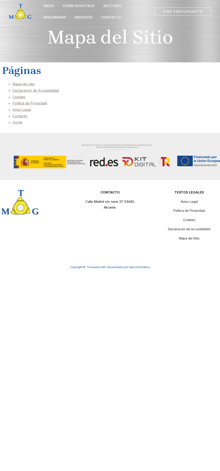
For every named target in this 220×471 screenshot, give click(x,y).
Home (17, 122)
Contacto (111, 26)
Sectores (112, 8)
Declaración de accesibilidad (189, 229)
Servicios (83, 26)
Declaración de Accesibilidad (35, 90)
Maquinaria (55, 26)
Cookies (18, 97)
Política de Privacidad (29, 103)
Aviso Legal (21, 109)
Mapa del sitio (23, 84)
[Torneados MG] (20, 17)
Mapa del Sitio (189, 238)
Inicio (49, 8)
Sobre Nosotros (79, 8)
